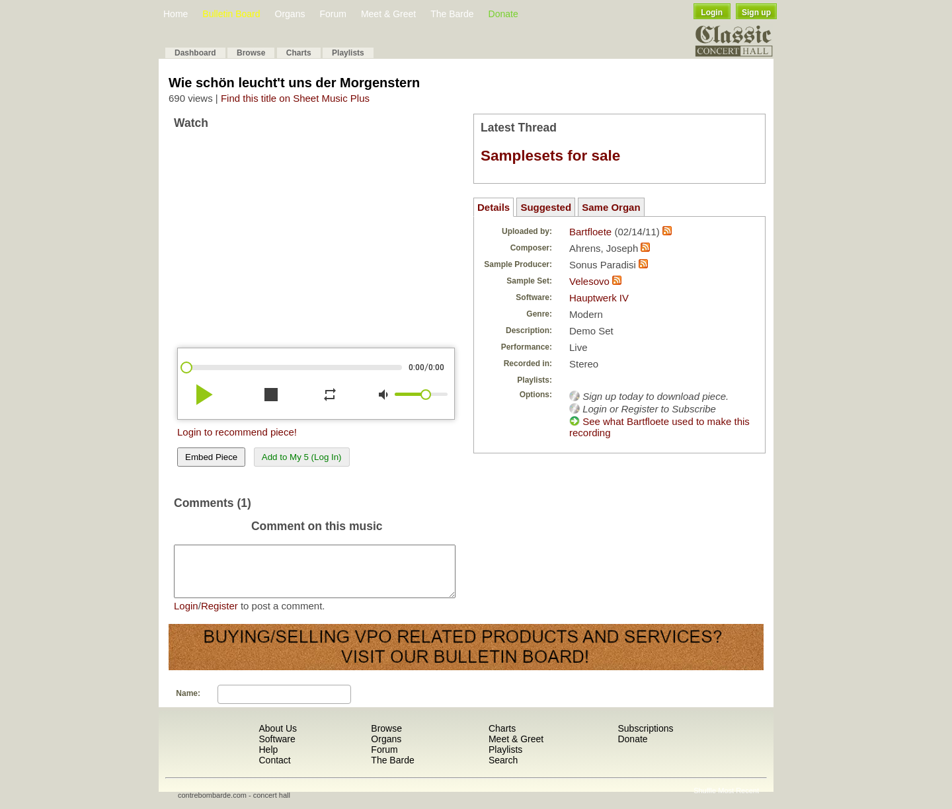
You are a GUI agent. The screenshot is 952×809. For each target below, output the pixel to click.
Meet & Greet (388, 14)
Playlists (348, 53)
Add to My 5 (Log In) (302, 457)
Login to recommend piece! (237, 432)
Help (268, 759)
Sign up (756, 12)
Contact (274, 770)
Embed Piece (211, 457)
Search (503, 770)
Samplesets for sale (550, 155)
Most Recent (738, 800)
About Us (277, 738)
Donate (503, 14)
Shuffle (705, 800)
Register (219, 615)
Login (712, 12)
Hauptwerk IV (599, 297)
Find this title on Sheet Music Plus (295, 98)
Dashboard (195, 53)
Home (175, 14)
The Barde (451, 14)
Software (276, 749)
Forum (332, 14)
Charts (298, 53)
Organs (290, 14)
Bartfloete (590, 231)
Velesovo (590, 281)
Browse (251, 53)
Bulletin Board (231, 14)
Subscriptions (645, 738)
